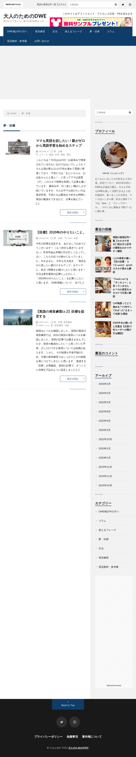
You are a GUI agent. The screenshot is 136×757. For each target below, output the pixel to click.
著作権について (92, 736)
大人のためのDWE (25, 15)
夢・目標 (95, 31)
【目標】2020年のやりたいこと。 (61, 232)
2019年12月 (105, 466)
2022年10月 (105, 439)
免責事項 (72, 736)
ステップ (43, 154)
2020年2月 (105, 448)
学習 (57, 154)
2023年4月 (105, 420)
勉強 (51, 154)
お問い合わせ (41, 40)
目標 (75, 238)
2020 (70, 238)
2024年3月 (105, 392)
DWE (41, 325)
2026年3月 (105, 383)
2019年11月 (105, 476)
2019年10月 (105, 485)
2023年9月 (105, 402)
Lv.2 (47, 325)
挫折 (63, 154)
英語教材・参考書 (17, 40)
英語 (69, 154)
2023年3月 (105, 429)
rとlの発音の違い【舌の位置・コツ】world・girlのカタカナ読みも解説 (122, 265)
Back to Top (68, 705)
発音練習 (40, 31)
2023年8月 (105, 411)
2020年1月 (105, 457)
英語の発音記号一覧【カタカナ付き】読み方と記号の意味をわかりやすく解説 (122, 244)
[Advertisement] (68, 72)
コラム (110, 31)
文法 (54, 31)
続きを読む (73, 212)
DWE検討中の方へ (17, 31)
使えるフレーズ (73, 31)
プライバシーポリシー (48, 736)
